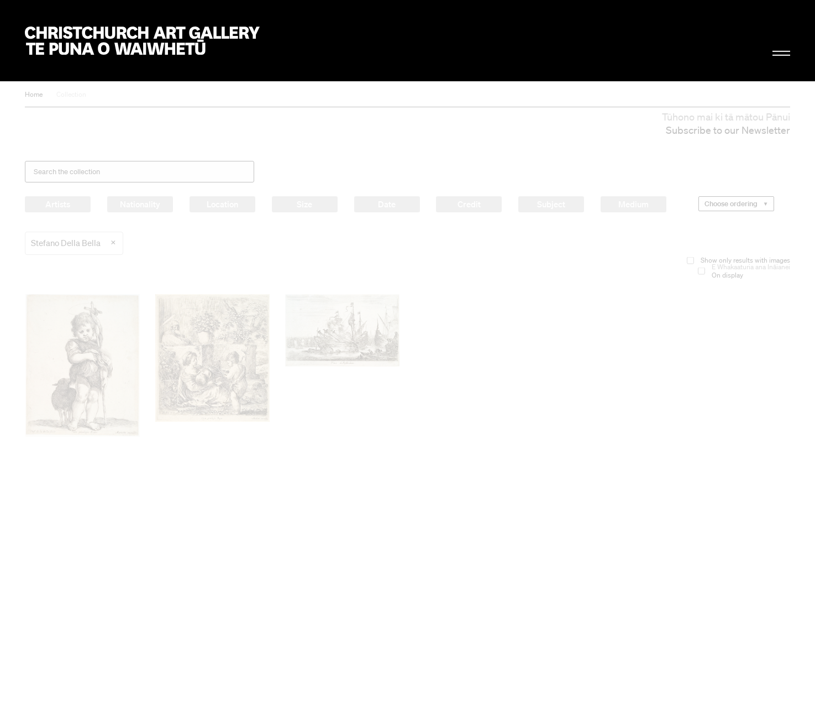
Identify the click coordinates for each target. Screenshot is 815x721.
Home (34, 94)
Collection (71, 94)
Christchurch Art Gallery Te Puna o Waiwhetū (142, 40)
